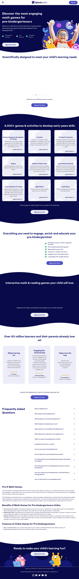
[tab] (55, 408)
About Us (27, 568)
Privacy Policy (50, 568)
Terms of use (41, 568)
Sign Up (73, 2)
